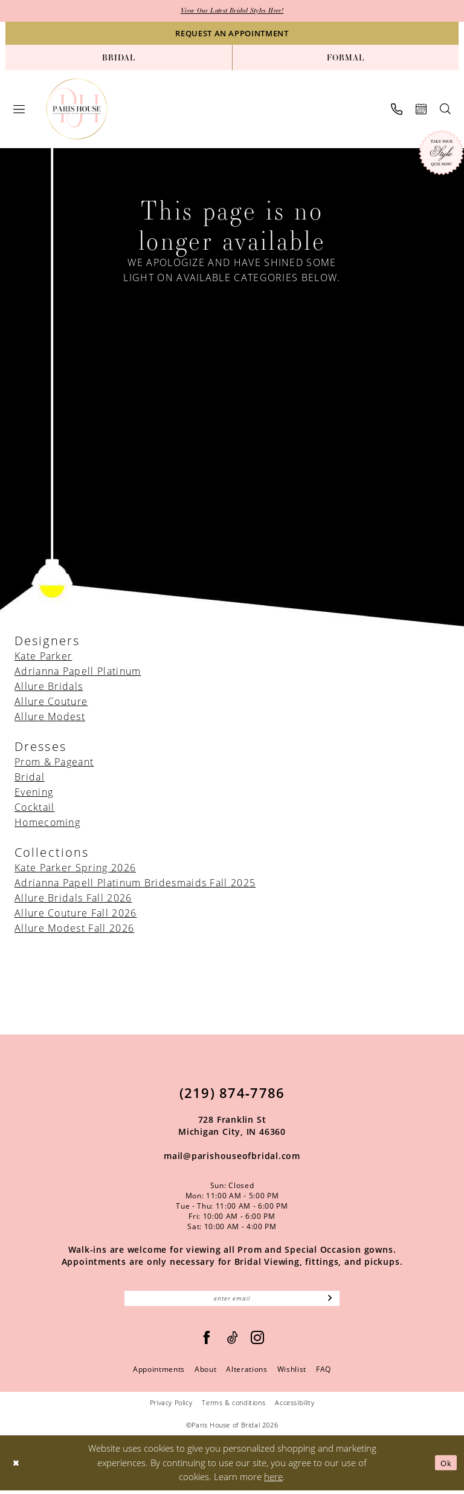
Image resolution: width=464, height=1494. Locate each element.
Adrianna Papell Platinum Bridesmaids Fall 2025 (135, 884)
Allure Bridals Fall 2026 (73, 899)
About (205, 1373)
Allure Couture (51, 702)
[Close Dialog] (17, 1466)
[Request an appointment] (232, 34)
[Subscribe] (330, 1301)
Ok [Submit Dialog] (444, 1466)
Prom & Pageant (54, 763)
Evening (33, 793)
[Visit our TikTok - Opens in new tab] (233, 1341)
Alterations (246, 1373)
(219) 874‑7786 (232, 1094)
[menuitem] (118, 58)
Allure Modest (49, 717)
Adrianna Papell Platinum (77, 672)
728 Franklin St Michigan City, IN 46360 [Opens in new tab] (232, 1126)
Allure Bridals (48, 687)
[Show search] (445, 110)
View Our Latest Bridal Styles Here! (232, 11)
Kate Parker (43, 657)
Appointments (159, 1373)
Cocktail (34, 808)
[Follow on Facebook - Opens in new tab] (206, 1341)
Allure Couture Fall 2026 (75, 914)
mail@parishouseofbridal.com (232, 1157)
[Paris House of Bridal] (77, 110)
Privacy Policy (171, 1406)
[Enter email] (232, 1301)
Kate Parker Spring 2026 (75, 868)
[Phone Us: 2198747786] (396, 110)
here (273, 1481)
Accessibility (294, 1406)
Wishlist (291, 1373)
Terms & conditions (233, 1406)
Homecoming (47, 823)
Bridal (29, 778)
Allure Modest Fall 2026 (74, 929)
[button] (19, 110)
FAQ (323, 1373)
